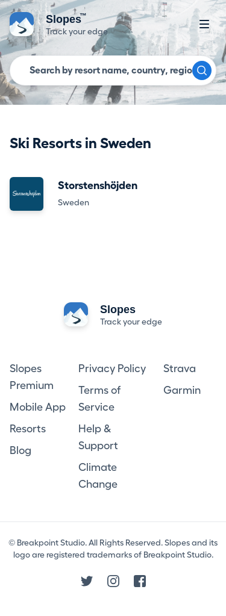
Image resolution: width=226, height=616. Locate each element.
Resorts (28, 428)
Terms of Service (99, 398)
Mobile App (38, 407)
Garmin (182, 390)
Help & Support (98, 437)
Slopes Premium (32, 377)
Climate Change (98, 476)
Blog (20, 450)
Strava (179, 368)
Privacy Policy (112, 368)
